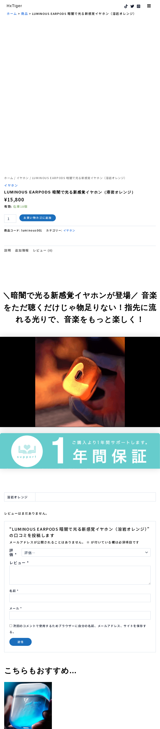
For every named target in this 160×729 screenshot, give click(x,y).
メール (15, 545)
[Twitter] (132, 6)
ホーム (8, 115)
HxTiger (15, 6)
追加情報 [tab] (22, 187)
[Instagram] (138, 6)
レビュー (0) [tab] (43, 187)
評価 (13, 489)
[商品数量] (10, 155)
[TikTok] (126, 6)
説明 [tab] (7, 187)
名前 (14, 527)
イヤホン (23, 115)
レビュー (19, 499)
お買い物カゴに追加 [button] (26, 700)
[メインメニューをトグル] (149, 5)
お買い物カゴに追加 (38, 154)
